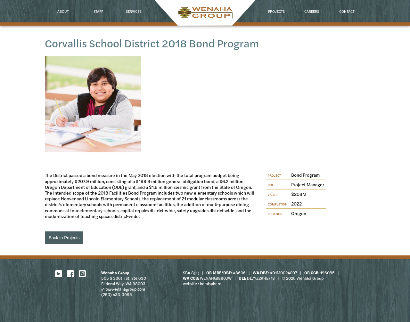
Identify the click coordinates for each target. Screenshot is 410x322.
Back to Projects (64, 237)
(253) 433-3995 (116, 294)
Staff (98, 11)
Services (133, 11)
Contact (347, 11)
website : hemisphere (202, 283)
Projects (276, 11)
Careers (311, 11)
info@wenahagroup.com (123, 289)
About (63, 11)
